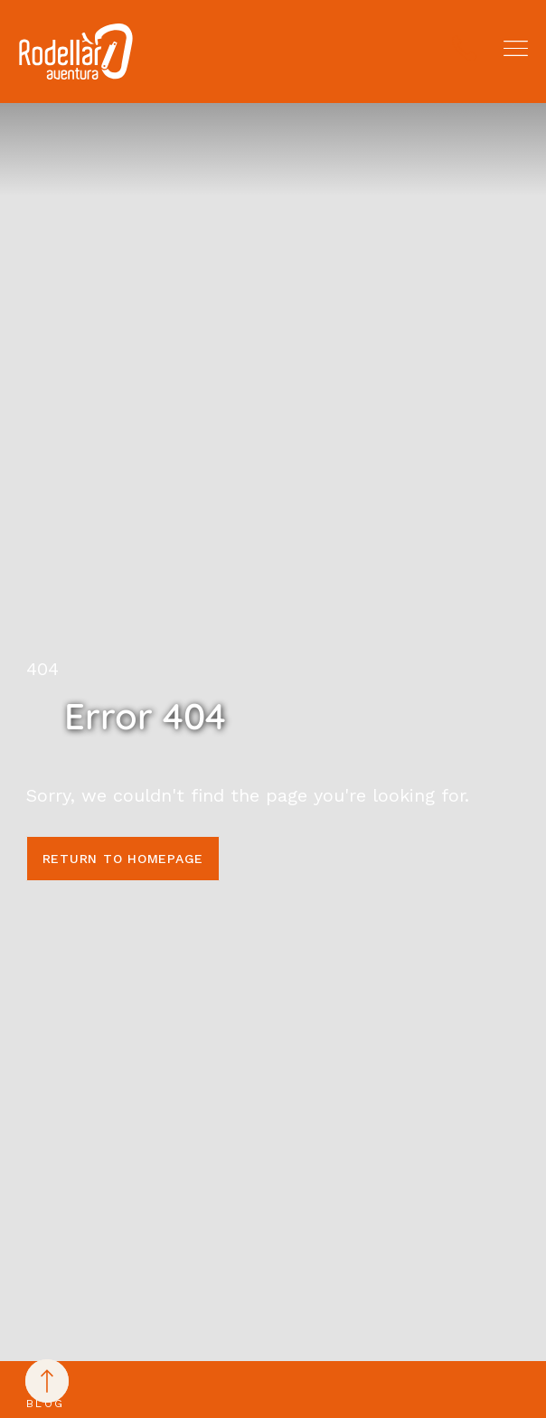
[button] (516, 48)
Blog (45, 1403)
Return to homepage (123, 858)
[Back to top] (47, 1381)
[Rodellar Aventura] (76, 51)
